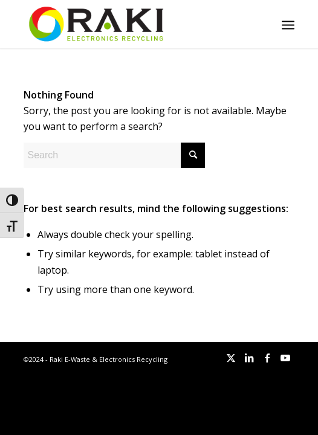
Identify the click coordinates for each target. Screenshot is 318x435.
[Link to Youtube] (285, 358)
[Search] (114, 155)
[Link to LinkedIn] (249, 358)
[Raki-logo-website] (132, 24)
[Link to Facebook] (267, 358)
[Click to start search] (193, 155)
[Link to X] (231, 358)
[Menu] (288, 24)
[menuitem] (288, 24)
